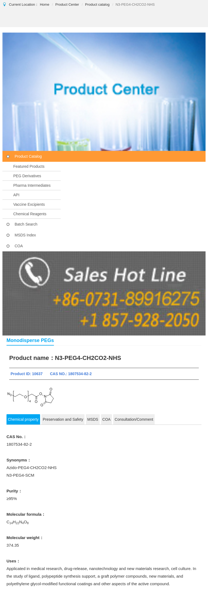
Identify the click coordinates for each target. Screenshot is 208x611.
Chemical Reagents (29, 214)
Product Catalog (28, 156)
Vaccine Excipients (29, 204)
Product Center (67, 4)
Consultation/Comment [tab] (134, 419)
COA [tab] (106, 419)
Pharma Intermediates (32, 185)
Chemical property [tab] (23, 419)
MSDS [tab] (92, 419)
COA (19, 246)
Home (44, 4)
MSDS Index (25, 235)
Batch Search (26, 224)
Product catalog (97, 4)
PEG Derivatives (27, 176)
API (16, 195)
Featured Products (28, 166)
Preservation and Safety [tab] (63, 419)
